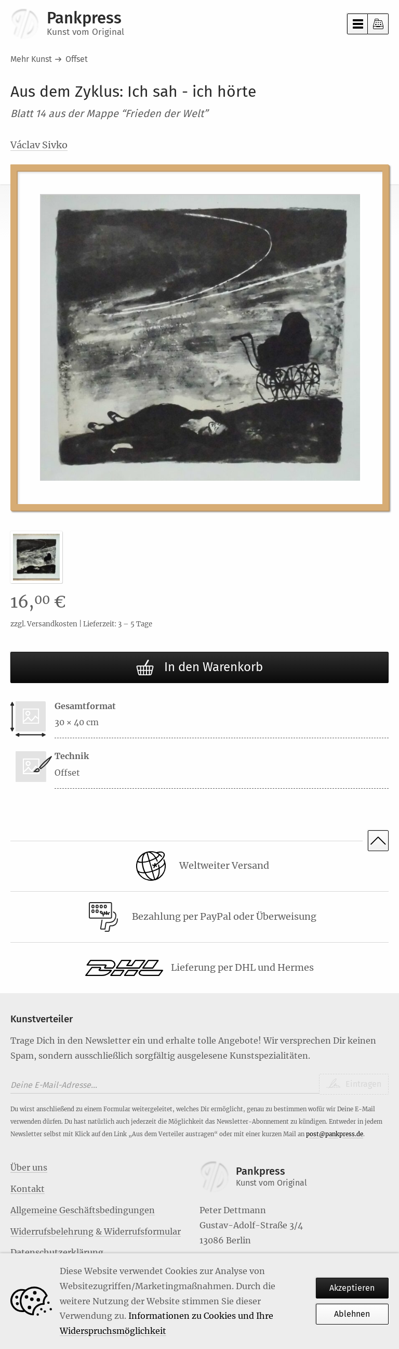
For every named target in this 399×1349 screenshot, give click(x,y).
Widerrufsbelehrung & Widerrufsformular (95, 1231)
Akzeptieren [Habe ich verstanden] (352, 1288)
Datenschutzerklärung (56, 1252)
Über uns (28, 1167)
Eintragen (362, 1084)
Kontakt (27, 1189)
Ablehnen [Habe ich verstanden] (352, 1314)
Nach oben (378, 840)
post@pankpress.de (334, 1134)
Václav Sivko (39, 145)
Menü (357, 24)
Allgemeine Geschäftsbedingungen (82, 1210)
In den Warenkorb (199, 668)
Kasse (378, 24)
